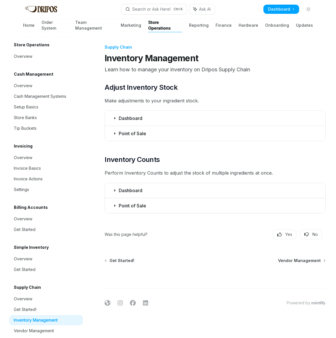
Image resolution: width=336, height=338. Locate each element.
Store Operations (165, 26)
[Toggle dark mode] (308, 9)
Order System (54, 26)
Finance (224, 27)
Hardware (248, 27)
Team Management (94, 26)
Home (29, 27)
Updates (304, 27)
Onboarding (277, 27)
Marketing (131, 27)
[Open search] (154, 9)
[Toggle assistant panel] (202, 9)
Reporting (199, 27)
